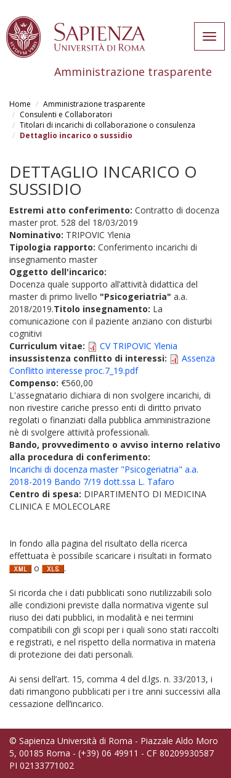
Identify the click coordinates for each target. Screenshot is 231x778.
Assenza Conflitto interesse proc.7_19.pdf (112, 364)
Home (20, 104)
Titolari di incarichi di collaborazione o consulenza (107, 125)
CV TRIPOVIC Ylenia (138, 346)
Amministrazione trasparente (94, 104)
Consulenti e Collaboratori (66, 114)
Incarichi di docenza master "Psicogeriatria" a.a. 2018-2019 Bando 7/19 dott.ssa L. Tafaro (103, 475)
